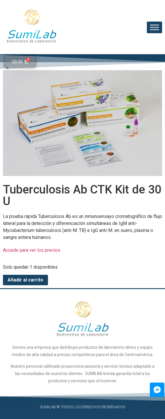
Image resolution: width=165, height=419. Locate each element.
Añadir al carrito (25, 280)
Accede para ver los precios (31, 250)
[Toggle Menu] (154, 27)
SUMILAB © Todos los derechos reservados (82, 407)
